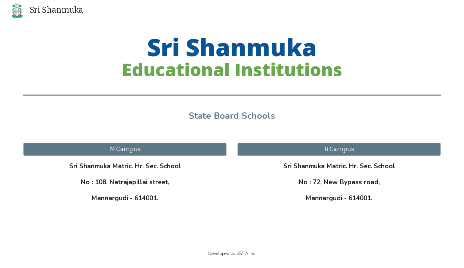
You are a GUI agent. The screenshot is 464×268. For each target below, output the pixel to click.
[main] (232, 57)
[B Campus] (339, 149)
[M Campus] (124, 149)
